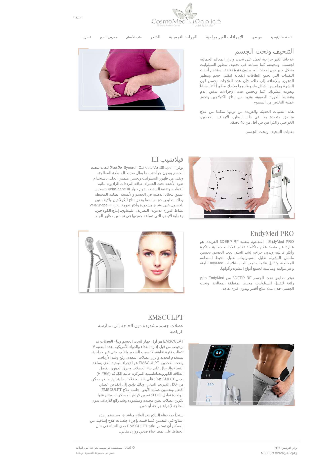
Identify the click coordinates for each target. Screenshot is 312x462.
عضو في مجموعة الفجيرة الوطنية (65, 452)
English (47, 17)
